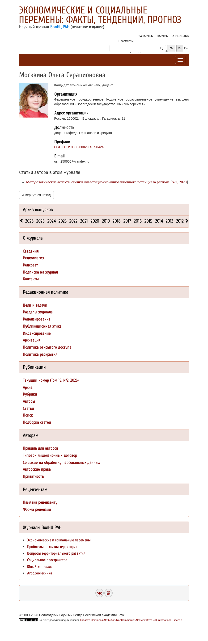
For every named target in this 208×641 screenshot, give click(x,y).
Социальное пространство (47, 560)
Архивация (32, 340)
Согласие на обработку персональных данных (61, 462)
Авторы (29, 401)
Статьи (28, 408)
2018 (117, 221)
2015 (148, 221)
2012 (180, 221)
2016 (138, 221)
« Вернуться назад (36, 195)
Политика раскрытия (40, 354)
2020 (95, 221)
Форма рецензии (37, 509)
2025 (40, 221)
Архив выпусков (38, 209)
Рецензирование (37, 319)
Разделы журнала (38, 312)
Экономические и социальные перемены (59, 540)
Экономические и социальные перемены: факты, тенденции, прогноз (100, 14)
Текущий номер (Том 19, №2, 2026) (51, 380)
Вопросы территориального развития (56, 553)
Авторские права (37, 469)
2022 (73, 221)
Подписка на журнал (40, 272)
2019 (106, 221)
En (186, 48)
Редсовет (30, 265)
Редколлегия (33, 258)
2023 (63, 221)
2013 (169, 221)
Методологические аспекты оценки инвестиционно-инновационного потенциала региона (98, 182)
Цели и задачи (35, 305)
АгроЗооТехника (39, 573)
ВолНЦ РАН (59, 27)
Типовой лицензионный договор (50, 455)
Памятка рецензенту (40, 502)
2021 (84, 221)
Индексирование (37, 333)
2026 (29, 221)
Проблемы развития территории (52, 546)
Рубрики (30, 394)
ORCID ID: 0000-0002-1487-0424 (79, 147)
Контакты (31, 279)
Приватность (33, 476)
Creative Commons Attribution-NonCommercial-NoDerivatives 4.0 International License (131, 620)
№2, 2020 (179, 182)
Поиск (28, 415)
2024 (51, 221)
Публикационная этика (42, 326)
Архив (28, 387)
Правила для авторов (40, 448)
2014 (159, 221)
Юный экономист (40, 566)
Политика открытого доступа (47, 347)
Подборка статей (37, 422)
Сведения (31, 251)
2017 (127, 221)
